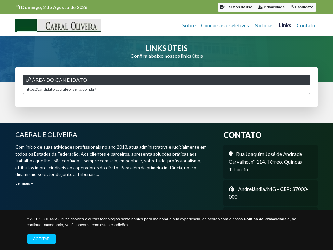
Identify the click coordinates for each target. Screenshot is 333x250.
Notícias (263, 25)
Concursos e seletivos (225, 25)
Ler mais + (24, 183)
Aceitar (41, 239)
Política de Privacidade (265, 219)
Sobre (189, 25)
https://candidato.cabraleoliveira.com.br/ (61, 89)
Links (285, 25)
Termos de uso (236, 7)
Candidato (301, 7)
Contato (306, 25)
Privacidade (271, 7)
